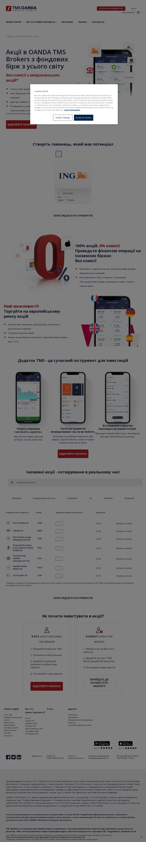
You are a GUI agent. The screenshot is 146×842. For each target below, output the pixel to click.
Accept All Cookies (84, 118)
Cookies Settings (63, 118)
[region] (74, 104)
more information (72, 110)
